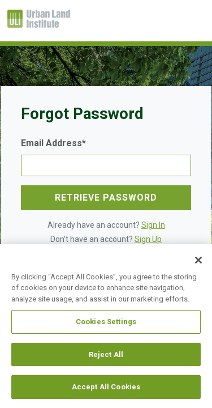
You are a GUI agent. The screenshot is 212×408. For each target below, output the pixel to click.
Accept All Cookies (106, 386)
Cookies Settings (106, 321)
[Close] (198, 260)
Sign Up (148, 239)
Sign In (153, 225)
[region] (106, 326)
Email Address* (53, 143)
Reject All (106, 354)
